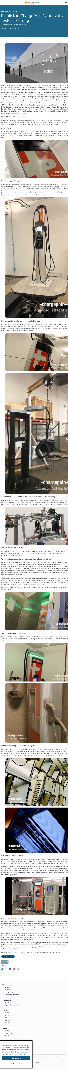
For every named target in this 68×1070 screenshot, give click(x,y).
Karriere (7, 1031)
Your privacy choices (16, 1063)
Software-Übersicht (10, 1018)
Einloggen (8, 987)
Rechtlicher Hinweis (34, 1057)
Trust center (8, 1033)
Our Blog (3, 11)
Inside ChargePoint (12, 11)
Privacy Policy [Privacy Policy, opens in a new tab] (21, 1054)
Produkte (7, 1013)
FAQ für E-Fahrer (10, 992)
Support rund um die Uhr (12, 994)
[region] (16, 1054)
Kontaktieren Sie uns (11, 1023)
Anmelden (8, 989)
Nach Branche (9, 1015)
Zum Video (8, 956)
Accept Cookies (16, 1058)
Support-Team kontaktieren (13, 1005)
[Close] (30, 1043)
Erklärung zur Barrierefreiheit (47, 1057)
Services (7, 1020)
